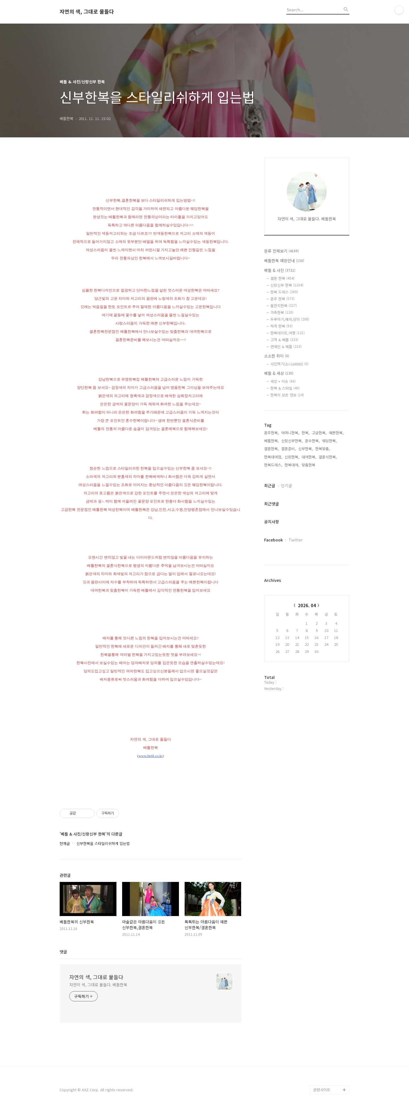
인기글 (286, 485)
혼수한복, (312, 440)
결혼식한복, (328, 457)
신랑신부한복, (292, 440)
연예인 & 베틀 (286, 346)
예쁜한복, (336, 432)
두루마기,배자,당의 (289, 319)
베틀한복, (271, 440)
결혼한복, (271, 448)
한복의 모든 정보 (287, 395)
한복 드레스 (284, 292)
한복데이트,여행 (287, 333)
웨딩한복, (329, 440)
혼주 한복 (282, 298)
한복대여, (292, 465)
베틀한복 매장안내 (284, 260)
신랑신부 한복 (286, 285)
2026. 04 (307, 605)
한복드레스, (273, 465)
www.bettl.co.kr (150, 756)
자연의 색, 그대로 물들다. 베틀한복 (98, 984)
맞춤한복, (309, 465)
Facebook (273, 540)
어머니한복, (290, 432)
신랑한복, (292, 457)
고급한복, (319, 432)
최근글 (269, 485)
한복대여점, (273, 457)
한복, (306, 432)
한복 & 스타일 (285, 388)
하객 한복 (281, 326)
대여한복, (309, 457)
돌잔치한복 (283, 305)
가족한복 (281, 312)
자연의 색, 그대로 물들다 (87, 12)
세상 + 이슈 (283, 381)
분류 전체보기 (281, 251)
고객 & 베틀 (284, 339)
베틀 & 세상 (278, 373)
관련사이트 (321, 1089)
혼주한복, (271, 432)
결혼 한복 (282, 278)
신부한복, (305, 448)
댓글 (63, 951)
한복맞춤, (322, 448)
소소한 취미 (276, 356)
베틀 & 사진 (279, 270)
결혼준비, (288, 448)
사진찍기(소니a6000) (289, 364)
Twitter (296, 540)
